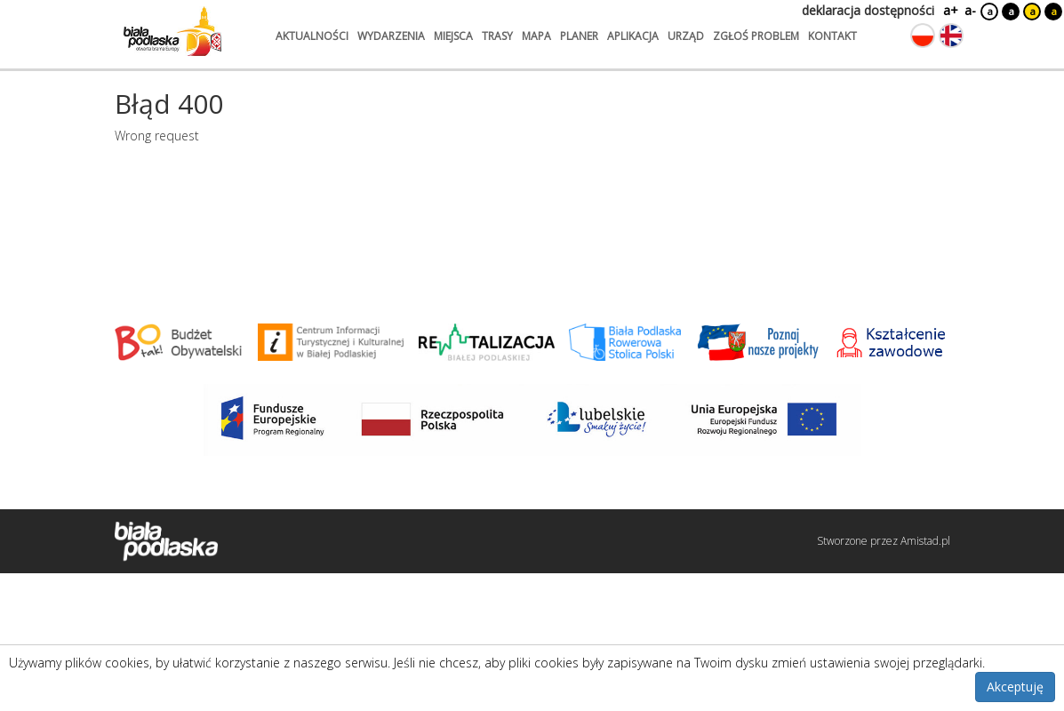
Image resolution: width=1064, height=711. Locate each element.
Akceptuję (1015, 686)
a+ (949, 10)
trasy (497, 36)
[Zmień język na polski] (922, 35)
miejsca (453, 36)
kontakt (832, 36)
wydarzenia (391, 36)
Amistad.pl (925, 540)
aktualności (312, 36)
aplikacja (633, 36)
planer (579, 36)
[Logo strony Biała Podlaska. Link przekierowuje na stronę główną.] (172, 31)
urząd (686, 36)
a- (970, 10)
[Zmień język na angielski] (951, 35)
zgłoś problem (756, 36)
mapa (536, 36)
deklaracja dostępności (868, 10)
